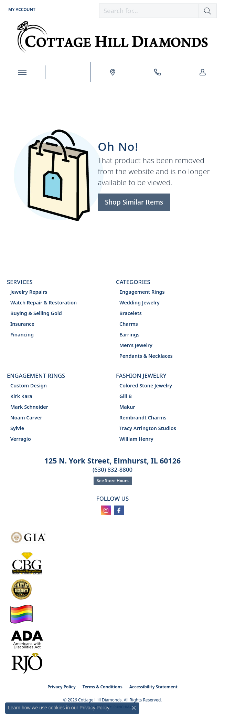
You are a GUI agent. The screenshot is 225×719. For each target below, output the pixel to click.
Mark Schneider (29, 407)
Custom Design (28, 385)
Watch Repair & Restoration (43, 302)
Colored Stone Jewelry (145, 385)
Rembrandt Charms (143, 417)
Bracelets (130, 313)
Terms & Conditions (102, 687)
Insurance (22, 324)
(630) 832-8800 (112, 469)
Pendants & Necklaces (146, 356)
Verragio (20, 439)
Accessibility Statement (153, 687)
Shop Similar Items (134, 202)
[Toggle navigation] (22, 72)
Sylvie (17, 428)
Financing (22, 334)
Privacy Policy (61, 687)
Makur (127, 407)
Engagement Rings (142, 292)
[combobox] (149, 10)
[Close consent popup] (134, 708)
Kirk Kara (21, 396)
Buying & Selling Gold (36, 313)
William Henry (136, 439)
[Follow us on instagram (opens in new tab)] (106, 510)
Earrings (129, 334)
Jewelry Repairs (28, 292)
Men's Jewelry (135, 345)
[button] (21, 9)
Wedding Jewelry (139, 302)
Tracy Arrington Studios (147, 428)
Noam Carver (26, 417)
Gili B (125, 396)
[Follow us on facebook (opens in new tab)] (119, 510)
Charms (128, 324)
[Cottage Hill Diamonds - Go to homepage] (112, 37)
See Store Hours (113, 480)
